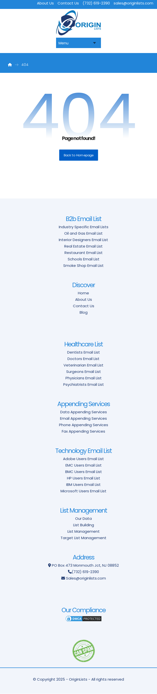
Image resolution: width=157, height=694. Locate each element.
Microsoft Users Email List (83, 491)
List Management (83, 531)
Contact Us (83, 305)
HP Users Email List (83, 478)
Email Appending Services (83, 418)
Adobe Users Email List (83, 458)
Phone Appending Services (83, 424)
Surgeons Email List (83, 371)
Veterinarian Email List (83, 365)
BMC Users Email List (83, 471)
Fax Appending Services (83, 431)
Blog (84, 312)
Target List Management (83, 537)
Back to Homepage (78, 155)
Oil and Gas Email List (83, 233)
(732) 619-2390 (85, 571)
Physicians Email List (83, 378)
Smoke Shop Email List (83, 265)
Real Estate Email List (83, 246)
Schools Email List (83, 259)
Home (83, 293)
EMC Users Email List (83, 465)
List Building (83, 524)
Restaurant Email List (83, 252)
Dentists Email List (83, 352)
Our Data (83, 518)
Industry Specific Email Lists (83, 226)
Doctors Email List (83, 358)
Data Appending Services (83, 412)
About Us (83, 299)
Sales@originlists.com (86, 578)
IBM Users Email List (83, 484)
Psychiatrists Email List (83, 384)
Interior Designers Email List (83, 239)
